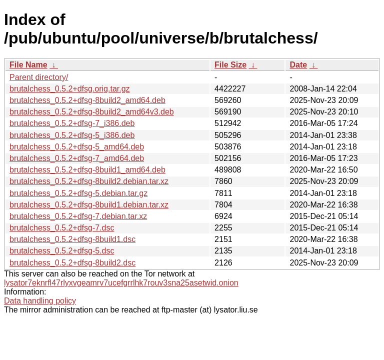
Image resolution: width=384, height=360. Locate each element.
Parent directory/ (39, 77)
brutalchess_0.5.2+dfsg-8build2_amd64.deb (88, 100)
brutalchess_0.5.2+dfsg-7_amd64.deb (77, 158)
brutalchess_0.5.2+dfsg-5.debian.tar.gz (79, 193)
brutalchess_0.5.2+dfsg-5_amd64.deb (77, 146)
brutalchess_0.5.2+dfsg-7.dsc (62, 228)
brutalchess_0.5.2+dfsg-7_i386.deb (72, 123)
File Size (230, 64)
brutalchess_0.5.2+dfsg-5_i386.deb (72, 135)
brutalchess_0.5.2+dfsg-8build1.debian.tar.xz (89, 204)
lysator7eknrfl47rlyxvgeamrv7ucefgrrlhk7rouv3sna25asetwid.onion (121, 282)
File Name (29, 64)
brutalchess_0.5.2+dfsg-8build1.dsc (73, 239)
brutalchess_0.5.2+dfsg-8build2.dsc (73, 262)
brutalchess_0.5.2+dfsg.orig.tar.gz (70, 88)
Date (298, 64)
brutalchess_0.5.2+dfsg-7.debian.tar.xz (78, 216)
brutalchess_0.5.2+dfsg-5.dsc (62, 250)
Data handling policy (40, 300)
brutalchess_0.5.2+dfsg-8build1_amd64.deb (88, 170)
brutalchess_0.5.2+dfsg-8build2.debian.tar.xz (89, 181)
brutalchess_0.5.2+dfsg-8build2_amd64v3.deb (92, 112)
